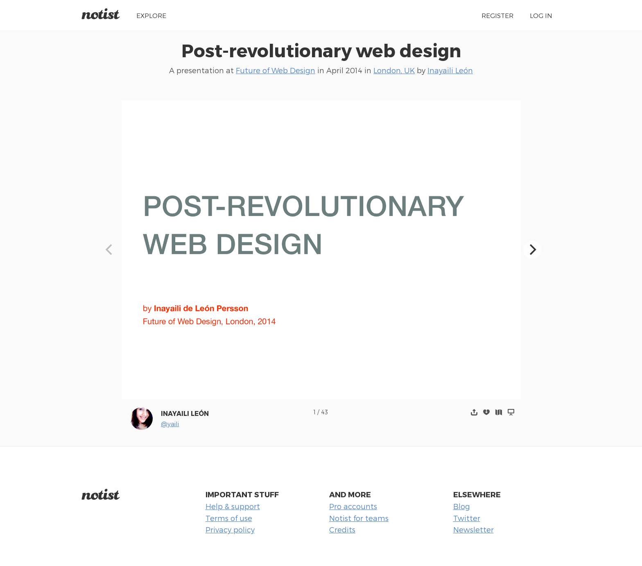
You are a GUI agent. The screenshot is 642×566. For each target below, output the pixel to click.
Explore (151, 15)
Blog (461, 506)
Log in (541, 15)
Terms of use (229, 518)
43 (324, 412)
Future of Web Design (275, 70)
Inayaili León (450, 70)
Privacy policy (230, 529)
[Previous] (110, 250)
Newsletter (473, 529)
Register (497, 15)
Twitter (466, 518)
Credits (342, 529)
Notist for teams (359, 518)
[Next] (532, 250)
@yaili (170, 423)
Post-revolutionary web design (321, 50)
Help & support (233, 506)
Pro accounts (353, 506)
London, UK (394, 70)
